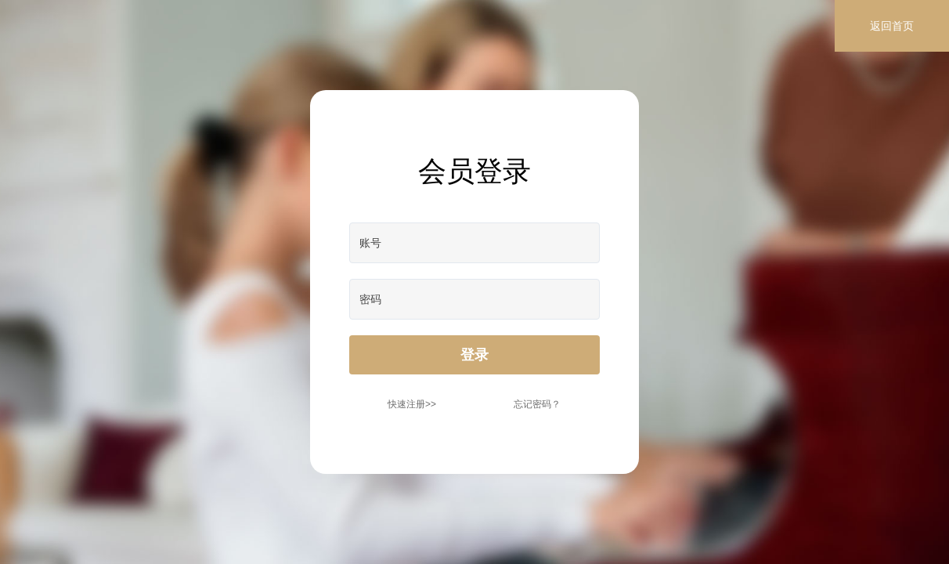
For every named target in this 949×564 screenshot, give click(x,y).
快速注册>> (412, 404)
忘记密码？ (537, 404)
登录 (474, 355)
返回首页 (892, 26)
